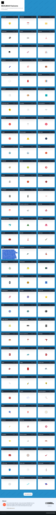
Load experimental (28, 494)
